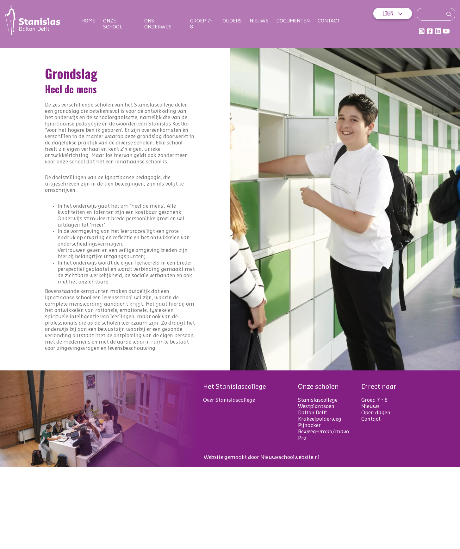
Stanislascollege (318, 400)
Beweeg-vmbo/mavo (323, 431)
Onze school (112, 24)
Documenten (293, 21)
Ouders (232, 21)
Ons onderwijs (157, 24)
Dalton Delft (312, 412)
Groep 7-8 (201, 24)
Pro (302, 438)
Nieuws (259, 21)
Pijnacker (309, 425)
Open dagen (375, 412)
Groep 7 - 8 (374, 400)
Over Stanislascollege (229, 400)
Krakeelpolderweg (319, 419)
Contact (329, 21)
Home (88, 21)
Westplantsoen (316, 406)
